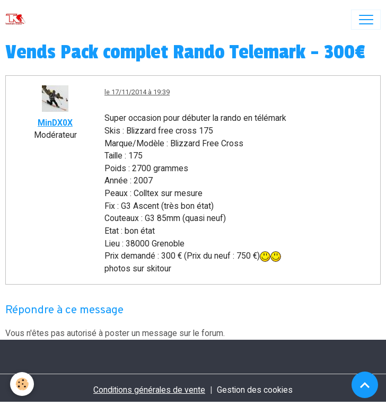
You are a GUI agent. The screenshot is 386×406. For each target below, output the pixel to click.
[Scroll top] (365, 385)
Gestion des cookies (255, 390)
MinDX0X (55, 123)
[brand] (17, 20)
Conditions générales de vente (149, 390)
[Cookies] (22, 384)
